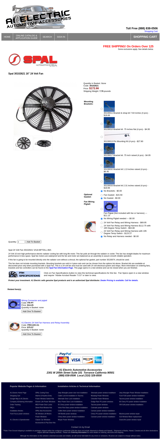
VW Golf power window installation (131, 405)
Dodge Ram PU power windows (102, 402)
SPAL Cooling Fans (42, 393)
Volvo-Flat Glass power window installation (73, 407)
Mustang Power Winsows (100, 396)
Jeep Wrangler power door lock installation (72, 393)
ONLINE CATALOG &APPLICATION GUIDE (27, 36)
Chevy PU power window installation (103, 414)
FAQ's (12, 407)
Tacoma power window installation (131, 399)
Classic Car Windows (42, 420)
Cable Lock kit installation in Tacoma (70, 396)
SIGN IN (61, 37)
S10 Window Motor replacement (130, 417)
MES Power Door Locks (43, 405)
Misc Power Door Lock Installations (70, 402)
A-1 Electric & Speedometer (19, 420)
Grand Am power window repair (130, 420)
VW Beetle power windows (67, 414)
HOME (7, 37)
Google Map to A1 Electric (19, 399)
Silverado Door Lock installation (69, 399)
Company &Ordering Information (21, 402)
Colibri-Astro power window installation (71, 411)
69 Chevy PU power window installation (133, 402)
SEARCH (47, 37)
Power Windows (41, 417)
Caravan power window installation (103, 417)
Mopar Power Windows (66, 420)
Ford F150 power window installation (132, 396)
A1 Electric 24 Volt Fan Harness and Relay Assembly (45, 322)
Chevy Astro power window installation (71, 417)
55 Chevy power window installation (70, 405)
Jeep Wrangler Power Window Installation (133, 393)
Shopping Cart (15, 396)
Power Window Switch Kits (44, 399)
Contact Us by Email (80, 427)
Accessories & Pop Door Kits (45, 423)
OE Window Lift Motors (43, 414)
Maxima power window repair (129, 414)
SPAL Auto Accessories (43, 411)
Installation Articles (16, 411)
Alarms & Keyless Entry (43, 396)
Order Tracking (15, 405)
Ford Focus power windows (19, 414)
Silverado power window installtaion (103, 393)
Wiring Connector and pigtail (34, 300)
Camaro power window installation (103, 411)
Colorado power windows (100, 407)
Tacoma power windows (99, 405)
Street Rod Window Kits (43, 407)
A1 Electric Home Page (18, 393)
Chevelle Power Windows (100, 399)
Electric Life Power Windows (45, 402)
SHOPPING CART (145, 36)
